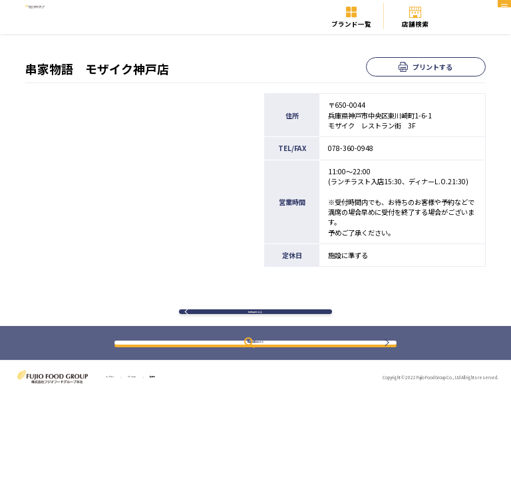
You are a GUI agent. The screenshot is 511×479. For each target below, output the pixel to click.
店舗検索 (415, 24)
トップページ (124, 395)
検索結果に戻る (255, 320)
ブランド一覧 (351, 24)
